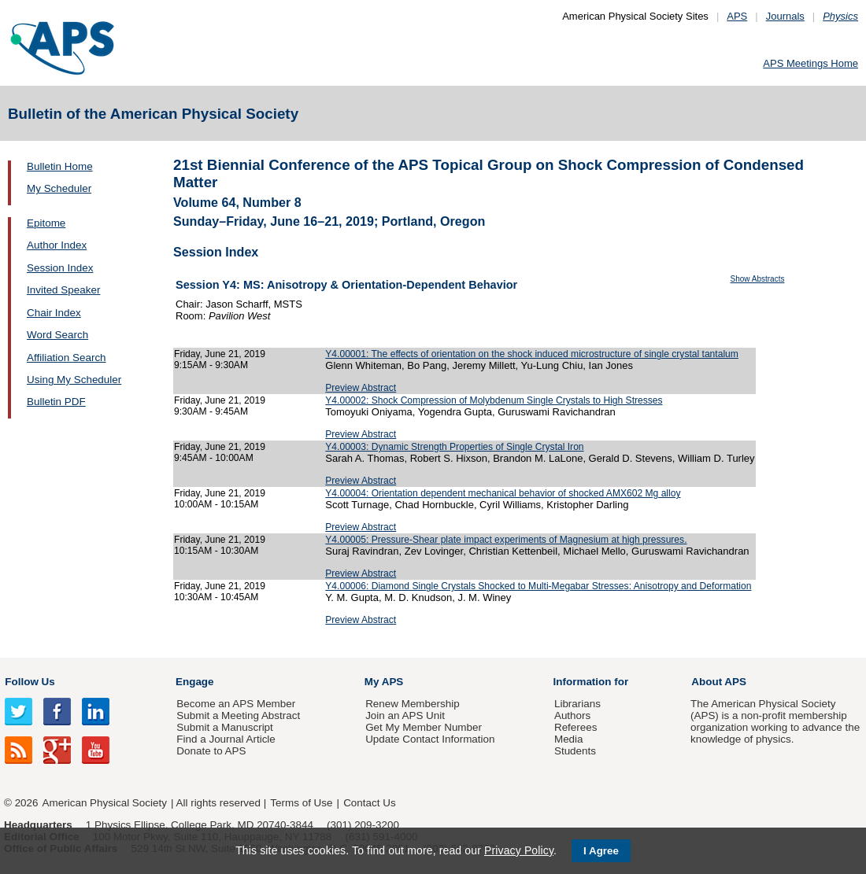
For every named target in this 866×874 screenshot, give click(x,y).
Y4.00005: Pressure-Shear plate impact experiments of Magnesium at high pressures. (506, 539)
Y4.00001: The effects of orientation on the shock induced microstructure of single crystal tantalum (531, 354)
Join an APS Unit (405, 715)
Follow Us (29, 682)
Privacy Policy (518, 850)
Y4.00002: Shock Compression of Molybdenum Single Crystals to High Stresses (493, 400)
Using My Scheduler (74, 379)
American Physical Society (105, 803)
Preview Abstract (360, 387)
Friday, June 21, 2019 (219, 354)
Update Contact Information (429, 739)
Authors (572, 715)
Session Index (60, 268)
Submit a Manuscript (224, 727)
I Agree (601, 851)
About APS (718, 682)
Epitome (46, 223)
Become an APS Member (235, 704)
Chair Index (54, 313)
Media (568, 739)
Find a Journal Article (225, 739)
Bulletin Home (60, 166)
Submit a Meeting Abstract (238, 715)
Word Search (57, 335)
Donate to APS (211, 751)
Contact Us (369, 803)
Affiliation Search (66, 357)
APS (737, 16)
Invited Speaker (63, 290)
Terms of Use (301, 803)
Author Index (57, 245)
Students (575, 751)
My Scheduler (59, 188)
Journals (785, 16)
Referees (576, 727)
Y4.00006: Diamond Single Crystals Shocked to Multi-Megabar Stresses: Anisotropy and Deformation (538, 586)
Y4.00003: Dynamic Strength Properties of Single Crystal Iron (454, 446)
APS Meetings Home (810, 63)
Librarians (577, 704)
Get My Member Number (423, 727)
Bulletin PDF (56, 401)
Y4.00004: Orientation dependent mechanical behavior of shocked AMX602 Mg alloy (502, 493)
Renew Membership (412, 704)
